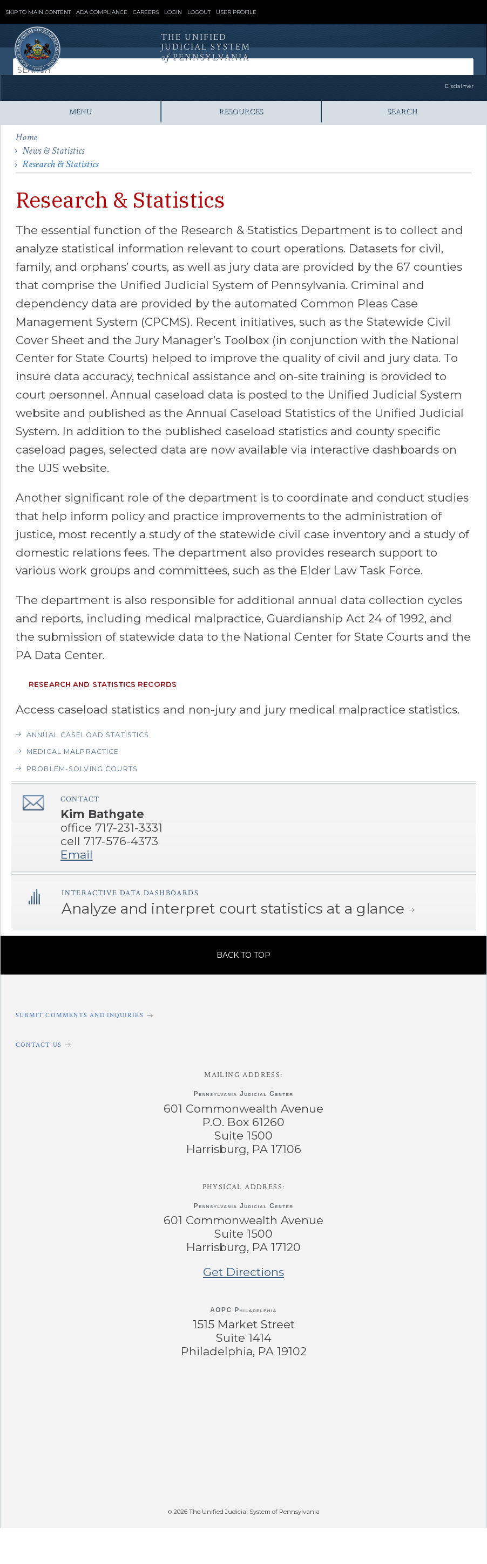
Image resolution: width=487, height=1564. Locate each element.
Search (402, 111)
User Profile (236, 12)
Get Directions (243, 1272)
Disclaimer (459, 86)
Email (76, 854)
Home (26, 137)
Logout (199, 12)
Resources (241, 111)
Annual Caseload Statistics (87, 735)
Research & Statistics (60, 164)
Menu (80, 111)
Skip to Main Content (38, 12)
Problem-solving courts (82, 769)
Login (173, 12)
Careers (146, 12)
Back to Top (243, 955)
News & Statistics (53, 150)
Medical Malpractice (72, 751)
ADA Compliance (101, 12)
